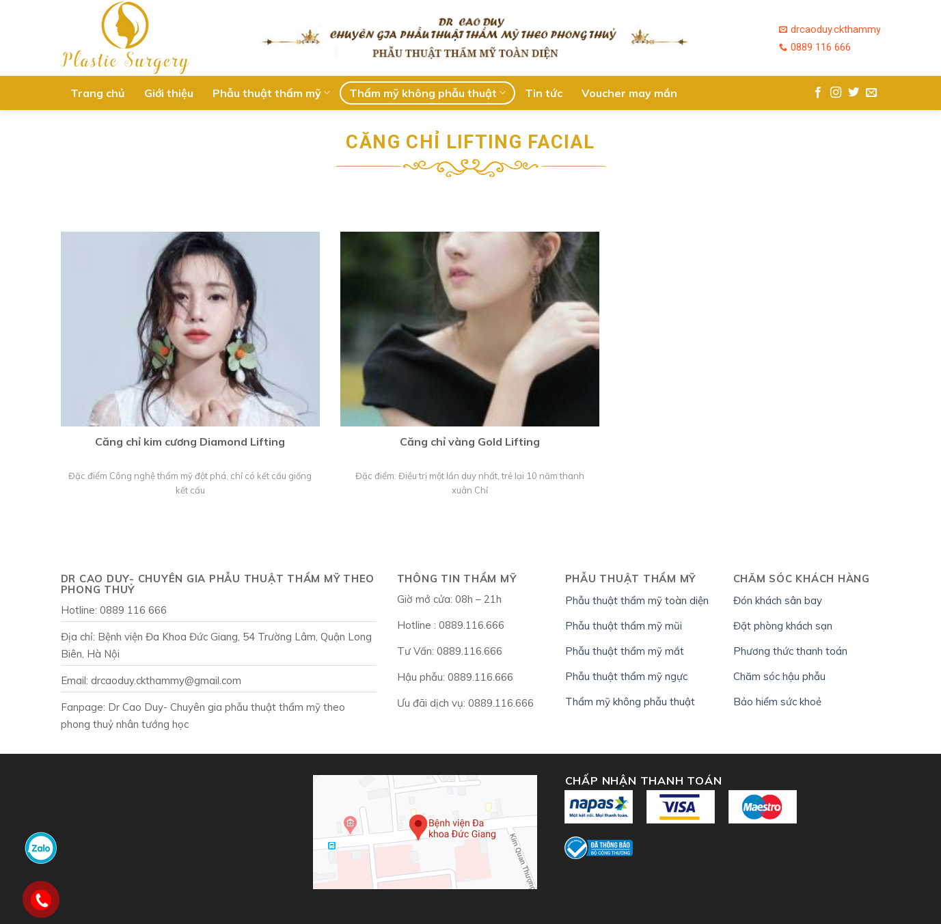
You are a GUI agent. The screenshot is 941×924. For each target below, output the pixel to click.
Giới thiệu (168, 93)
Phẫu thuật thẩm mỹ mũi (623, 625)
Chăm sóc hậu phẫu (779, 676)
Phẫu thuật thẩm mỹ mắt (624, 650)
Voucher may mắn (629, 93)
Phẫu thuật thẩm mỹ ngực (626, 676)
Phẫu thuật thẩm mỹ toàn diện (637, 600)
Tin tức (543, 93)
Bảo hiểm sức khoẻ (777, 701)
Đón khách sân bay (777, 600)
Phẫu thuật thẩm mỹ (271, 93)
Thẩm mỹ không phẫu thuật (427, 93)
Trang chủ (97, 93)
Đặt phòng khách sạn (782, 625)
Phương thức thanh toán (790, 650)
